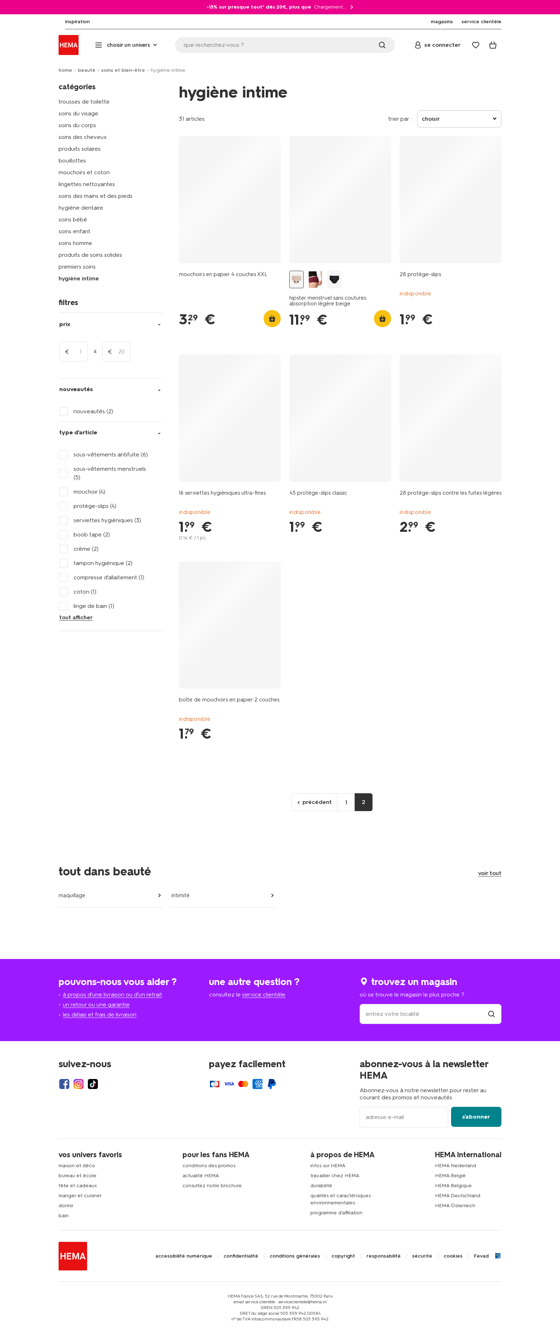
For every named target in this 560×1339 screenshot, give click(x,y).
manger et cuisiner (80, 1196)
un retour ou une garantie (96, 1004)
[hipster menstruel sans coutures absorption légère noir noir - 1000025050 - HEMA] (334, 279)
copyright (343, 1256)
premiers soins (77, 266)
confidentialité (241, 1256)
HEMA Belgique (453, 1186)
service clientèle (263, 994)
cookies (453, 1256)
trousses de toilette (84, 101)
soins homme (75, 243)
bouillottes (72, 160)
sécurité (422, 1256)
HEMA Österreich (455, 1206)
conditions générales (295, 1256)
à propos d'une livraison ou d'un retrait (112, 994)
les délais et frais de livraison (99, 1014)
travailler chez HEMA (334, 1176)
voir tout (489, 873)
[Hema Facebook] (64, 1084)
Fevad (481, 1256)
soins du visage (78, 113)
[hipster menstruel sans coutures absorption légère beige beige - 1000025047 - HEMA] (296, 279)
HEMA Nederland (455, 1166)
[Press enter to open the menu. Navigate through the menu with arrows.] (127, 45)
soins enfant (74, 231)
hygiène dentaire (81, 207)
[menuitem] (71, 22)
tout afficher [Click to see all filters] (76, 617)
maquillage (72, 895)
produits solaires (80, 148)
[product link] (230, 199)
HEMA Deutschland (457, 1196)
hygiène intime (79, 278)
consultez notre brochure (212, 1186)
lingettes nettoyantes (87, 184)
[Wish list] (475, 45)
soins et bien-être (123, 70)
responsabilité (383, 1256)
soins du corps (77, 125)
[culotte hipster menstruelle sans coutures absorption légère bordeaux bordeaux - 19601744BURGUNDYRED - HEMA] (315, 279)
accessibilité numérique (183, 1256)
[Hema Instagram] (79, 1084)
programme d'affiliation (336, 1213)
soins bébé (73, 219)
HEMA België (450, 1176)
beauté (86, 70)
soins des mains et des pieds (95, 196)
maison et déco (77, 1166)
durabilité (321, 1186)
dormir (66, 1206)
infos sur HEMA (327, 1166)
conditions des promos (208, 1166)
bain (64, 1216)
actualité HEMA (200, 1176)
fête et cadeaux (78, 1186)
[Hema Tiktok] (93, 1084)
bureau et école (77, 1176)
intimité (180, 895)
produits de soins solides (90, 254)
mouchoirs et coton (84, 172)
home (65, 70)
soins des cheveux (83, 137)
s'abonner (476, 1116)
